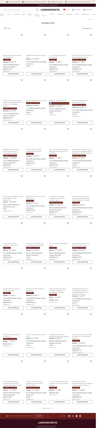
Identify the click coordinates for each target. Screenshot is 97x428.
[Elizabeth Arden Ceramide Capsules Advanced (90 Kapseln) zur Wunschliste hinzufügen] (68, 314)
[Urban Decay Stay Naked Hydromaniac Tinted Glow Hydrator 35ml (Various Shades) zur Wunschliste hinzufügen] (22, 361)
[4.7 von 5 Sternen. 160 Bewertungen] (77, 296)
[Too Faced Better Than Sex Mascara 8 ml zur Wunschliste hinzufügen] (68, 35)
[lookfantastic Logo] (50, 10)
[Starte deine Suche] (20, 9)
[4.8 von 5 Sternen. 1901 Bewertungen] (9, 62)
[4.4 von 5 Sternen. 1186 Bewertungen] (32, 390)
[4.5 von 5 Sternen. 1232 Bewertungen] (32, 250)
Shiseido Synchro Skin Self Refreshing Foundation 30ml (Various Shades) (34, 383)
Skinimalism (47, 23)
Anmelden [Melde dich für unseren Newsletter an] (39, 416)
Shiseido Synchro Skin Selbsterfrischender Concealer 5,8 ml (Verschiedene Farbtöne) (82, 383)
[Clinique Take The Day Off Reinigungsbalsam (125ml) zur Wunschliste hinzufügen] (45, 129)
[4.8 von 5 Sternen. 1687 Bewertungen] (78, 107)
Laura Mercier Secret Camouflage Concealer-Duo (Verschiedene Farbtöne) (82, 336)
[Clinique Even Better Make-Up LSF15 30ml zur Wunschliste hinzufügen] (45, 268)
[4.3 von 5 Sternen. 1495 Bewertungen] (78, 343)
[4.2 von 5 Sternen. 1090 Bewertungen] (9, 202)
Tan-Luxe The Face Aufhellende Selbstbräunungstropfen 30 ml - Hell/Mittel (58, 151)
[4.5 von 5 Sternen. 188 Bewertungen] (54, 158)
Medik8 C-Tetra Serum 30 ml (57, 100)
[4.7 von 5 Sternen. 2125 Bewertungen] (9, 111)
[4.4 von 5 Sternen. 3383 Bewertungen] (9, 390)
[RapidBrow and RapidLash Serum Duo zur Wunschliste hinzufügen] (45, 35)
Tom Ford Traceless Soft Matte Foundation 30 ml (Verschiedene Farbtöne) (59, 383)
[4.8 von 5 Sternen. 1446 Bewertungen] (55, 106)
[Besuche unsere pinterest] (80, 416)
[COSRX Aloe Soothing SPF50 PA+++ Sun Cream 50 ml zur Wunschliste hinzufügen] (91, 223)
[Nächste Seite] (52, 408)
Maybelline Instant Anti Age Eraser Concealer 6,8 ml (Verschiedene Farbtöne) (11, 151)
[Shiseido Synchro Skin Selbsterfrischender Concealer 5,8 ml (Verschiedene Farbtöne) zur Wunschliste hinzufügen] (91, 361)
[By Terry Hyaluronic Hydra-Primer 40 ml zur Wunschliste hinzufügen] (45, 314)
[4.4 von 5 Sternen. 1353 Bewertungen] (55, 250)
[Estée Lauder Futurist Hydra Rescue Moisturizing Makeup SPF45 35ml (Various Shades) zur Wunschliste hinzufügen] (91, 176)
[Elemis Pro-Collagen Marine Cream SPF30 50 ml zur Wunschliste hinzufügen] (91, 80)
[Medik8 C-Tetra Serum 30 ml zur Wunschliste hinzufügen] (68, 80)
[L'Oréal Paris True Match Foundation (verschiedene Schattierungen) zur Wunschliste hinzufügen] (68, 176)
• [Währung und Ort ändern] (66, 10)
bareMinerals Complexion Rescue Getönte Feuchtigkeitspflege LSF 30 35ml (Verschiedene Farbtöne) (82, 151)
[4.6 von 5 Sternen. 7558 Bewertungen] (55, 338)
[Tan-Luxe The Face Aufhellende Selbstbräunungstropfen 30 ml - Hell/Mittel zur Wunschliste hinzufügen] (68, 129)
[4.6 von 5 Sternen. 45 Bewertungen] (31, 203)
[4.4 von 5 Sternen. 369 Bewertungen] (54, 62)
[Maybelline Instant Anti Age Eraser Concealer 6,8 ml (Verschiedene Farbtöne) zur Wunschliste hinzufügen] (22, 129)
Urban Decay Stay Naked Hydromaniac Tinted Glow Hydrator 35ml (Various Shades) (12, 383)
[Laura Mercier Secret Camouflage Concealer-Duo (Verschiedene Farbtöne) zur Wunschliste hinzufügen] (91, 314)
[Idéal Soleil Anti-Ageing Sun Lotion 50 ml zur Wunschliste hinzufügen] (22, 314)
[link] (76, 9)
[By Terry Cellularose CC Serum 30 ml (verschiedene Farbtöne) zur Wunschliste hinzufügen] (91, 35)
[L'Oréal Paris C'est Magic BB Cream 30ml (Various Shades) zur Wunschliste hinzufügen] (45, 223)
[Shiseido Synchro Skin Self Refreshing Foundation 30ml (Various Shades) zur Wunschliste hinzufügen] (45, 361)
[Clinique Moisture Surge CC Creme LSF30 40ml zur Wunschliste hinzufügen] (22, 268)
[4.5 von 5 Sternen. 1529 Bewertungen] (32, 59)
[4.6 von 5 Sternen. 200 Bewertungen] (31, 295)
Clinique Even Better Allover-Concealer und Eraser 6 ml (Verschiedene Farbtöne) (58, 290)
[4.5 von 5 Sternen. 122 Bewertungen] (31, 338)
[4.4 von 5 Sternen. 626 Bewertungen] (78, 390)
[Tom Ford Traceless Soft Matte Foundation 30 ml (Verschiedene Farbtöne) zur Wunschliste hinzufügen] (68, 361)
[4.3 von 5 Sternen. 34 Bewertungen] (8, 341)
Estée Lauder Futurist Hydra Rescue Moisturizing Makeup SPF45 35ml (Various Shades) (81, 198)
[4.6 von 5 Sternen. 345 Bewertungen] (77, 250)
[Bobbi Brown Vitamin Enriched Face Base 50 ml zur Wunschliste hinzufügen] (22, 35)
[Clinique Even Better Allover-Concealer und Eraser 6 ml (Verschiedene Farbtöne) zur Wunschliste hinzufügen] (68, 268)
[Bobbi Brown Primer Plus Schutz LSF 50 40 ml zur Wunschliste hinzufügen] (45, 176)
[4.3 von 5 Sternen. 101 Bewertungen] (8, 295)
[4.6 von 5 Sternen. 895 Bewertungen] (31, 105)
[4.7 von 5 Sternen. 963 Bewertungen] (31, 156)
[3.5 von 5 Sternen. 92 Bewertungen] (54, 297)
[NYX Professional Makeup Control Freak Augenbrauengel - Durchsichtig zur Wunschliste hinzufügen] (22, 176)
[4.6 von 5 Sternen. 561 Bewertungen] (77, 205)
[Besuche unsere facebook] (69, 416)
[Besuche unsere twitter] (73, 416)
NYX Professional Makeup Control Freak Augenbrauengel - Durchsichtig (13, 198)
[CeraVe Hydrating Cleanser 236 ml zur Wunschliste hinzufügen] (45, 80)
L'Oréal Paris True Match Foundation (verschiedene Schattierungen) (57, 198)
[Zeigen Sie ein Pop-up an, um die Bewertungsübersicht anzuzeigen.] (15, 62)
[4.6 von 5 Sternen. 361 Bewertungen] (77, 158)
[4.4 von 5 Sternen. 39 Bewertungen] (54, 390)
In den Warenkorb (13, 74)
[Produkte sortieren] (87, 28)
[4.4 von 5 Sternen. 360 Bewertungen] (8, 250)
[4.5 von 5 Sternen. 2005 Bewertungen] (55, 205)
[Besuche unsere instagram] (76, 416)
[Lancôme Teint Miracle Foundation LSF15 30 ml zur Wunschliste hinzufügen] (22, 223)
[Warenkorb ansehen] (87, 9)
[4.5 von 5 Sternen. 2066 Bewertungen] (9, 158)
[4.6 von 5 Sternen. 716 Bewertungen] (77, 62)
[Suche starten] (37, 9)
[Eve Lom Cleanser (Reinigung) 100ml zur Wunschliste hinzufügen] (68, 223)
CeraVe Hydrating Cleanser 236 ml (36, 100)
